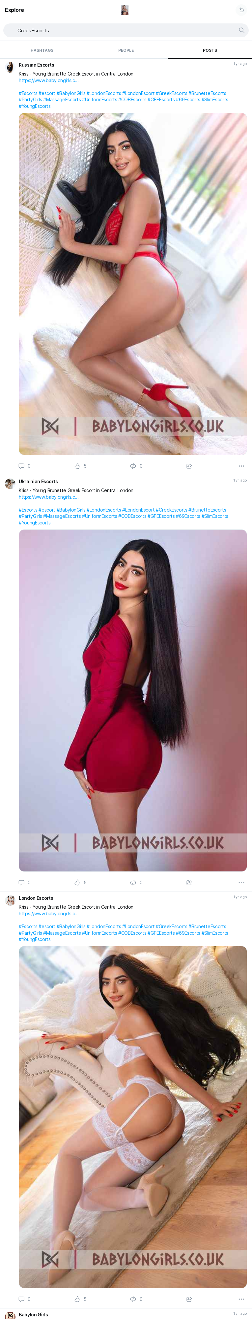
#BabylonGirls (71, 93)
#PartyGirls (30, 99)
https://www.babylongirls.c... (49, 80)
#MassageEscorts (62, 99)
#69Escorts (188, 99)
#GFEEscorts (161, 99)
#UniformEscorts (99, 99)
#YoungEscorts (35, 106)
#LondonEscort (138, 93)
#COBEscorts (132, 99)
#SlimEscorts (215, 99)
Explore (14, 10)
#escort (47, 93)
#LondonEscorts (104, 93)
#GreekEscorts (171, 93)
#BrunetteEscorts (207, 93)
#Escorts (28, 93)
